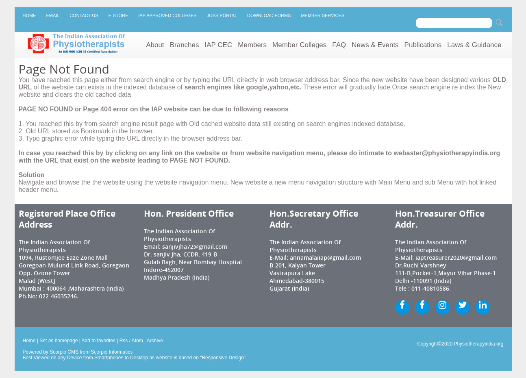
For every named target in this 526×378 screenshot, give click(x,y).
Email (53, 15)
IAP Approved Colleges (167, 15)
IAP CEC (219, 45)
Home (29, 15)
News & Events (375, 45)
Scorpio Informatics (112, 352)
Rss (124, 340)
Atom (137, 340)
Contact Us (84, 15)
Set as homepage (58, 340)
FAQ (339, 45)
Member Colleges (299, 45)
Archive (155, 340)
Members (252, 45)
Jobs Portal (222, 15)
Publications (423, 45)
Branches (184, 45)
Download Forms (269, 15)
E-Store (118, 15)
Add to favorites (98, 340)
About (155, 45)
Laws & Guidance (474, 45)
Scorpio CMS (64, 352)
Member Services (322, 15)
